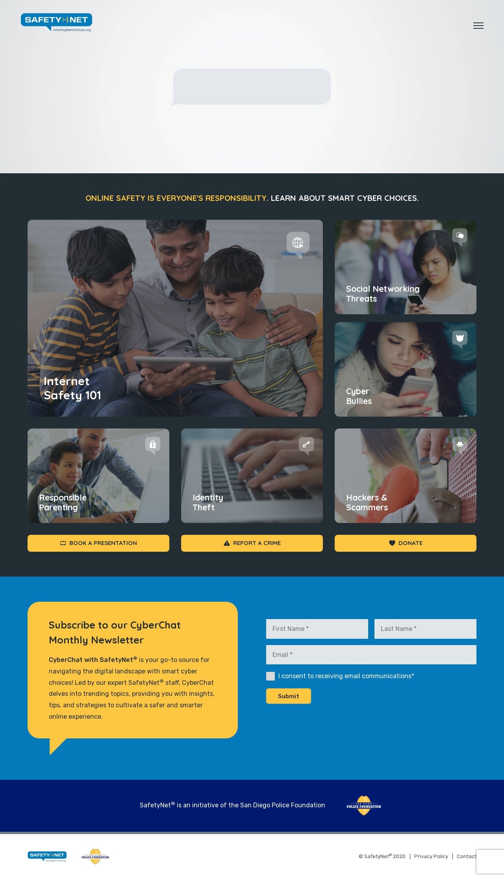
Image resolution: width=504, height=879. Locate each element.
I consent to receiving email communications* (346, 676)
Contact (466, 856)
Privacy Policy (431, 856)
